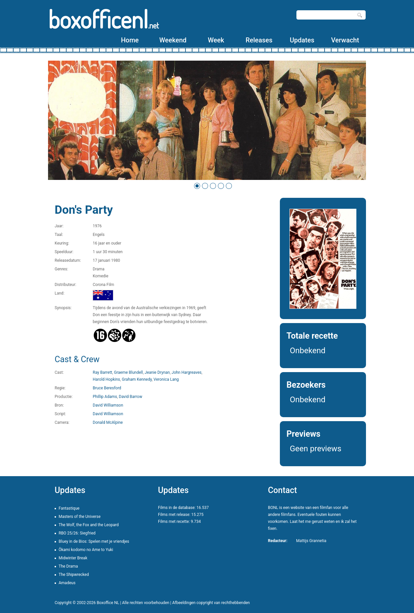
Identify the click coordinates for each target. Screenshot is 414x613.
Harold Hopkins (106, 379)
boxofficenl (103, 19)
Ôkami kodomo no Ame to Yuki (86, 549)
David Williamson (108, 405)
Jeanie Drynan (157, 372)
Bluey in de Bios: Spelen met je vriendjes (94, 541)
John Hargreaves (187, 372)
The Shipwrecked (74, 574)
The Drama (68, 566)
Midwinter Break (73, 558)
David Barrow (130, 396)
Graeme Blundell (128, 372)
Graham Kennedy (137, 379)
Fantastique (69, 508)
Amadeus (67, 583)
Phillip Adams (105, 396)
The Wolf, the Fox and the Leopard (89, 525)
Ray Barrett (102, 372)
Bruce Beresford (107, 388)
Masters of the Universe (80, 516)
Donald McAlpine (108, 422)
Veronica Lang (166, 379)
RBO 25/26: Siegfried (77, 533)
